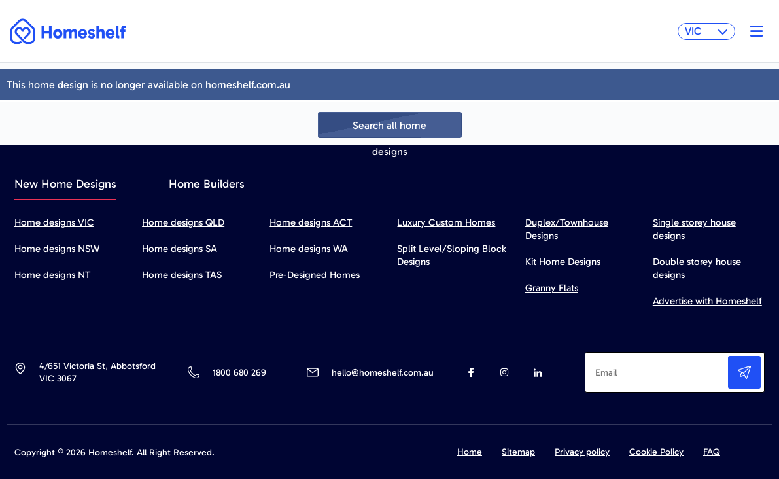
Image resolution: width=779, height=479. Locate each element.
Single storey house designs (694, 229)
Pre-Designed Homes (314, 275)
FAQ (711, 451)
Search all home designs (389, 128)
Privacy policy (582, 451)
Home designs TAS (182, 275)
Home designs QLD (183, 222)
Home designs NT (52, 275)
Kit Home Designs (562, 262)
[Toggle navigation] (753, 31)
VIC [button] (706, 31)
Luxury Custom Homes (446, 222)
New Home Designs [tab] (65, 184)
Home (469, 451)
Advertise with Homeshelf (707, 301)
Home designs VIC (54, 222)
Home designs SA (179, 249)
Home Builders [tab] (207, 184)
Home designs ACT (310, 222)
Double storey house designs (697, 268)
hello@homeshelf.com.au (383, 372)
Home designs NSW (56, 249)
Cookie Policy (656, 451)
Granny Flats (551, 288)
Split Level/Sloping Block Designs (451, 255)
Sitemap (518, 451)
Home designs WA (308, 249)
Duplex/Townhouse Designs (566, 229)
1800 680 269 (239, 372)
